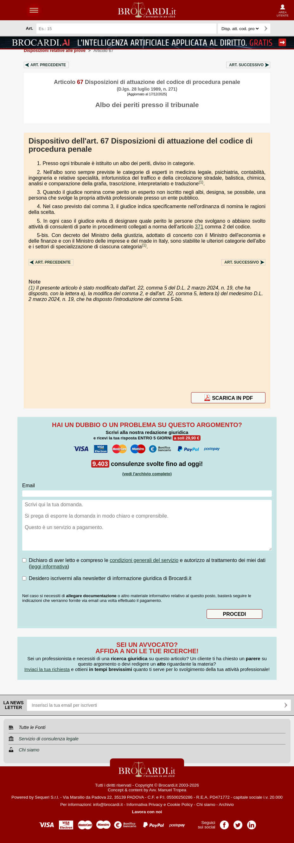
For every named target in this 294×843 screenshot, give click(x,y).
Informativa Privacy (144, 804)
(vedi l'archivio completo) (147, 473)
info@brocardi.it (108, 804)
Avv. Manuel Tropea (167, 790)
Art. (48, 65)
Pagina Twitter (237, 823)
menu (34, 10)
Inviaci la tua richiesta (47, 669)
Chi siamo (205, 804)
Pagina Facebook (224, 823)
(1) (201, 182)
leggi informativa (48, 566)
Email (28, 485)
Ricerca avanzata (278, 28)
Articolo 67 (103, 50)
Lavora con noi (147, 811)
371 (199, 226)
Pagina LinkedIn (251, 823)
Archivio (226, 804)
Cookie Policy (180, 804)
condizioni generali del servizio (144, 560)
